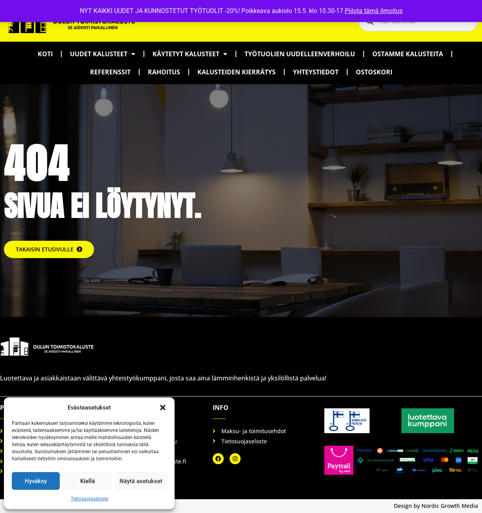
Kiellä (87, 481)
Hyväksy (36, 481)
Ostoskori (374, 72)
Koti (45, 54)
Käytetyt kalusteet (190, 54)
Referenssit (110, 72)
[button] (163, 408)
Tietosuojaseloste (89, 499)
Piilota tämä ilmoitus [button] (374, 11)
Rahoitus (164, 72)
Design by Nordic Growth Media (436, 505)
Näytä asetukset (141, 481)
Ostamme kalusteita (407, 54)
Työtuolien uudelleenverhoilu (300, 54)
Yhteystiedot (316, 72)
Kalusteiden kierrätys (236, 72)
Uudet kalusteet (102, 54)
